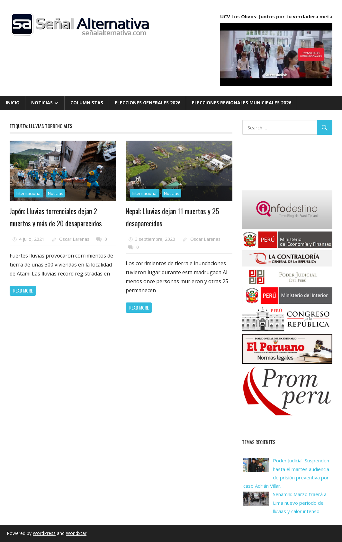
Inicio (13, 103)
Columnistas (86, 103)
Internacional (28, 193)
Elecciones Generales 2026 (147, 103)
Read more (23, 290)
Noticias (42, 103)
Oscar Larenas (74, 239)
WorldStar (76, 533)
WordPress (44, 533)
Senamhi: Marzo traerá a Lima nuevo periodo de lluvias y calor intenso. (300, 502)
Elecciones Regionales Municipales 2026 (241, 103)
